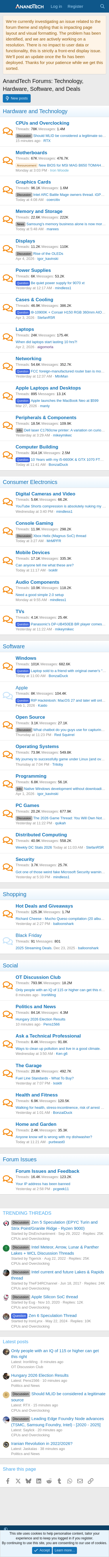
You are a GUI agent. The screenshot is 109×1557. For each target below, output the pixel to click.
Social (10, 965)
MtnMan (61, 376)
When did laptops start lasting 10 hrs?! (46, 342)
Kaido (42, 705)
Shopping (14, 894)
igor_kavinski (47, 259)
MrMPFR (54, 541)
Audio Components (37, 582)
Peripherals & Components (46, 417)
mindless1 (63, 288)
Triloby (57, 764)
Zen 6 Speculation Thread (44, 1315)
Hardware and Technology (35, 111)
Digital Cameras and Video (45, 494)
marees (53, 229)
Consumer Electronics (30, 482)
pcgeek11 (61, 1189)
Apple (22, 687)
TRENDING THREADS (27, 1213)
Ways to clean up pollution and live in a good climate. (58, 1048)
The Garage (29, 1065)
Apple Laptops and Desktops (48, 388)
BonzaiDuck (58, 464)
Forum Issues (20, 1159)
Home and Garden (36, 1124)
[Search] (102, 6)
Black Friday (29, 935)
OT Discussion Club (38, 977)
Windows (26, 658)
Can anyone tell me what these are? (45, 565)
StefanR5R (46, 317)
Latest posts (15, 1341)
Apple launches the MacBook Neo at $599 (57, 400)
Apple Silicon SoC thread (44, 1296)
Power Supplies (33, 270)
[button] (6, 1529)
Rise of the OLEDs (39, 253)
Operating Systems (37, 746)
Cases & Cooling (34, 299)
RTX (47, 141)
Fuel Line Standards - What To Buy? (45, 1078)
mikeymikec (62, 435)
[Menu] (7, 6)
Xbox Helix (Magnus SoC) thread (51, 536)
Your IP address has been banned (43, 1184)
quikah (60, 823)
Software (14, 646)
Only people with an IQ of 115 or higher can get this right (61, 990)
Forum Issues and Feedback (47, 1171)
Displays (25, 241)
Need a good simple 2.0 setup (40, 595)
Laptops (25, 329)
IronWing (49, 995)
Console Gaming (34, 523)
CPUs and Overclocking (42, 123)
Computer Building (37, 447)
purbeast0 (57, 1142)
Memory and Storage (39, 211)
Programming (31, 776)
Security (25, 859)
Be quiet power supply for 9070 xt (50, 283)
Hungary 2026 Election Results (41, 1019)
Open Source (30, 717)
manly (45, 406)
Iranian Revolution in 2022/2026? (41, 1443)
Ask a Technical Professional (48, 1036)
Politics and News (36, 1006)
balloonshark (63, 924)
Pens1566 (51, 1024)
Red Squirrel (64, 735)
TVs (20, 611)
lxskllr (53, 570)
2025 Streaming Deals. (34, 948)
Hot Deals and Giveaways (44, 906)
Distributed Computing (41, 834)
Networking (29, 358)
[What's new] (91, 6)
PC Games (27, 805)
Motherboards (31, 152)
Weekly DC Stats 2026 (34, 847)
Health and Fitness (37, 1095)
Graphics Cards (33, 182)
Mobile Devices (33, 552)
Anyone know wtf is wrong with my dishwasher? (54, 1137)
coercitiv (53, 200)
